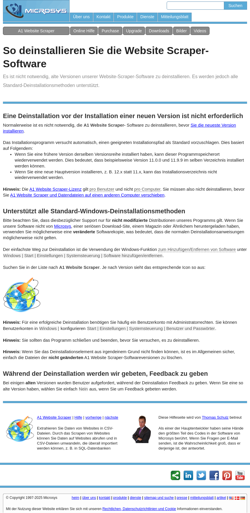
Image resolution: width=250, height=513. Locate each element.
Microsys (62, 226)
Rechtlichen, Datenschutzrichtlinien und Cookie (139, 509)
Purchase (110, 30)
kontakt (104, 498)
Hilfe (78, 417)
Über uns (81, 16)
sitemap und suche (159, 498)
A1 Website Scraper (36, 30)
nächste (111, 417)
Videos (200, 30)
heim (75, 498)
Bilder (181, 30)
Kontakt (103, 16)
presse (182, 498)
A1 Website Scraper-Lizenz (55, 189)
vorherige (93, 417)
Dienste (147, 16)
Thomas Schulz (215, 417)
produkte (120, 498)
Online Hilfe (83, 30)
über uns (89, 498)
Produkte (125, 16)
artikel (221, 498)
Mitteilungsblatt (174, 16)
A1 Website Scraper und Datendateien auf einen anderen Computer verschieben (87, 195)
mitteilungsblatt (202, 498)
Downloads (159, 30)
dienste (135, 498)
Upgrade (134, 30)
